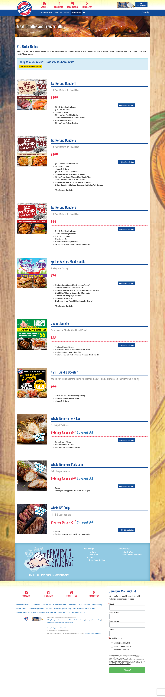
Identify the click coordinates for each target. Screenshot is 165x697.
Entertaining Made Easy (62, 608)
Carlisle (58, 620)
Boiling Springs (51, 620)
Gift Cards (32, 612)
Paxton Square (69, 622)
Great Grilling (97, 605)
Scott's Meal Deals (46, 12)
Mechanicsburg (96, 620)
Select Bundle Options (126, 105)
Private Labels (21, 608)
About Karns (36, 605)
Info (141, 5)
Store (111, 630)
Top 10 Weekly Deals (122, 646)
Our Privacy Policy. (125, 664)
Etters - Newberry (74, 620)
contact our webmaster (93, 633)
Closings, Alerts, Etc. (122, 643)
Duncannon (65, 620)
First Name (114, 612)
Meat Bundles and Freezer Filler (84, 608)
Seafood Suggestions (36, 608)
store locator (87, 5)
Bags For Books (84, 605)
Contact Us (47, 605)
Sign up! (127, 670)
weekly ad (45, 5)
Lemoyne (88, 620)
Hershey (82, 620)
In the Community (59, 605)
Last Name (114, 621)
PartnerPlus (72, 605)
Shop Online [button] (76, 12)
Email (111, 604)
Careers (66, 12)
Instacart (61, 612)
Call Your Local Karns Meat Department (30, 67)
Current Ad (85, 432)
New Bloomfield (59, 622)
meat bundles (73, 5)
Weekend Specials (121, 650)
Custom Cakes (21, 612)
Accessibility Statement (62, 628)
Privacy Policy (51, 628)
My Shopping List (74, 612)
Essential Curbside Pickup (47, 612)
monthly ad (59, 5)
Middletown (50, 622)
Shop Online (20, 41)
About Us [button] (58, 12)
